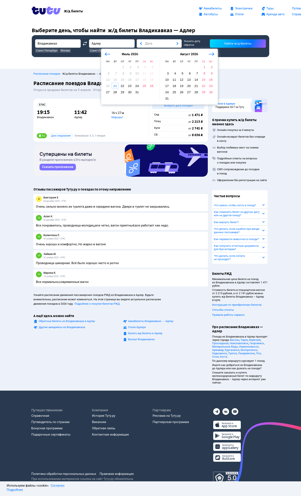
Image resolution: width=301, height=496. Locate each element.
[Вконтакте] (225, 410)
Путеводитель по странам (50, 422)
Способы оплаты (223, 309)
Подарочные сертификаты (50, 434)
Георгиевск (257, 343)
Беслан (234, 339)
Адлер (78, 117)
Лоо (258, 353)
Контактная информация (110, 434)
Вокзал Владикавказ (141, 340)
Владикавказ (45, 117)
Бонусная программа (46, 428)
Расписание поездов (46, 73)
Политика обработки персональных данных (63, 474)
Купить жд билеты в (145, 334)
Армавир (218, 350)
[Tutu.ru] (46, 11)
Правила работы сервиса (228, 314)
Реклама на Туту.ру (167, 416)
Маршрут (117, 117)
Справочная (40, 416)
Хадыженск (219, 353)
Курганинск (232, 350)
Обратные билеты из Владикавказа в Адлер (67, 321)
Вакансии (99, 422)
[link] (58, 168)
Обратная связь (103, 428)
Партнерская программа (171, 422)
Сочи (215, 356)
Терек (244, 339)
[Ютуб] (235, 410)
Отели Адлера (137, 328)
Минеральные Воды (225, 346)
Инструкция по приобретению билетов (236, 304)
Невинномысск (249, 346)
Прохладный (220, 343)
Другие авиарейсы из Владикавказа (62, 328)
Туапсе (232, 353)
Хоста (223, 356)
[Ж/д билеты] (73, 11)
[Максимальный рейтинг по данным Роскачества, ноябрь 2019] (225, 478)
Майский (255, 339)
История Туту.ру (103, 416)
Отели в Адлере (225, 103)
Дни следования (61, 135)
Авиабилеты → (150, 321)
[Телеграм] (216, 410)
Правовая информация (116, 474)
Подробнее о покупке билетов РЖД (97, 304)
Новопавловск (239, 343)
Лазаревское (246, 353)
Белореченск (249, 350)
